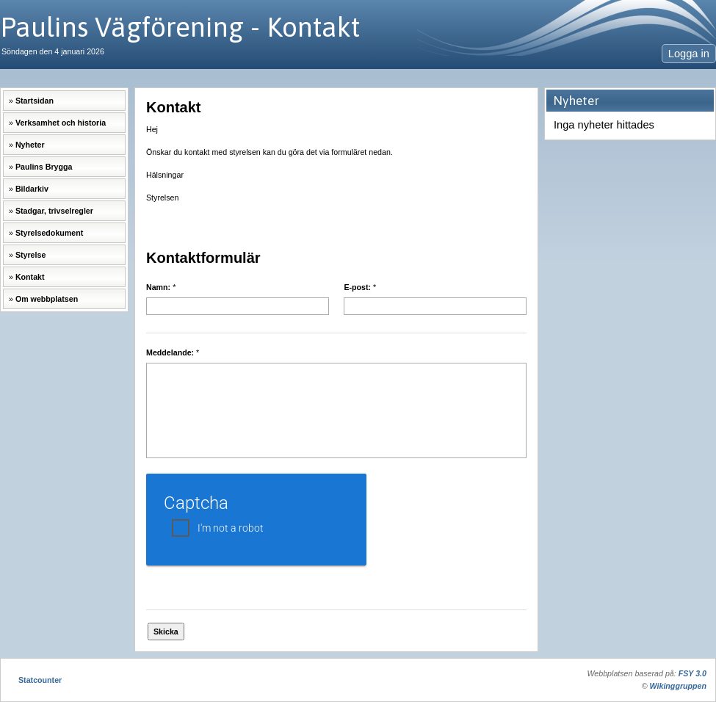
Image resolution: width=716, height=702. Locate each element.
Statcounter (40, 680)
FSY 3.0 (692, 673)
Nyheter (30, 144)
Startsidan (34, 100)
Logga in (688, 53)
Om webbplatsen (46, 298)
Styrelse (30, 254)
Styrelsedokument (49, 232)
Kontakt (30, 276)
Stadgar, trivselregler (54, 210)
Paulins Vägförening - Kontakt (180, 27)
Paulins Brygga (44, 166)
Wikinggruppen (678, 685)
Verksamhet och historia (60, 122)
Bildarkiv (31, 188)
